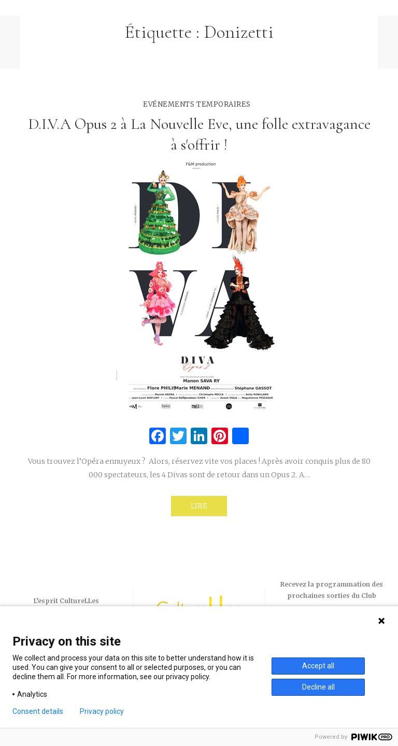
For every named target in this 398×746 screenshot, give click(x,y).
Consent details (37, 711)
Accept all (318, 666)
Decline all (318, 687)
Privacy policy (102, 711)
